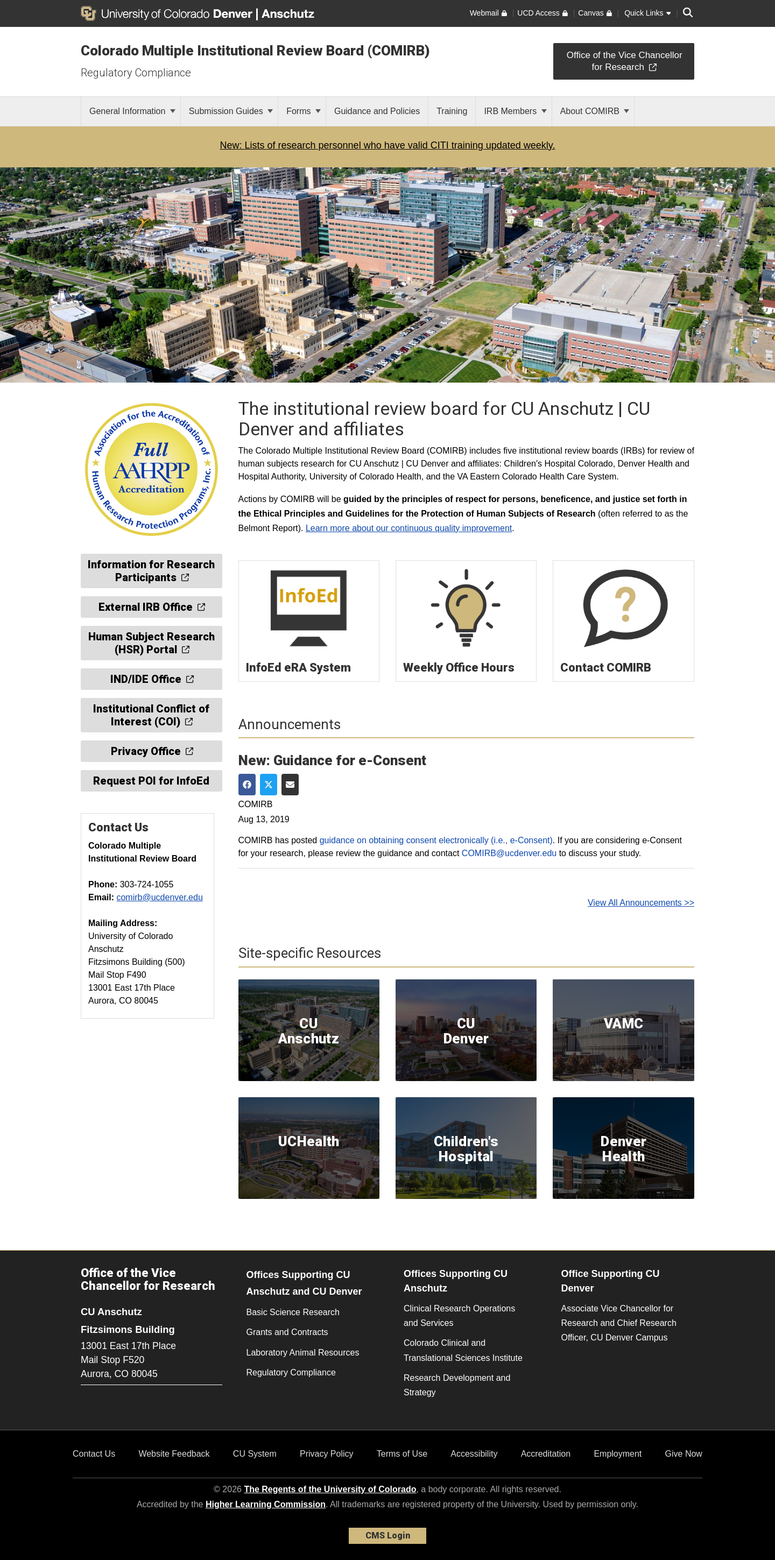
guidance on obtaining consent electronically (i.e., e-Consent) (436, 840)
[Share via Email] (290, 784)
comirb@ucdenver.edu (159, 897)
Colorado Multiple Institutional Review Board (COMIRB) (255, 51)
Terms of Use (402, 1453)
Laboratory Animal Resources (303, 1352)
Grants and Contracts (287, 1332)
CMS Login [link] (387, 1535)
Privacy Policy (327, 1453)
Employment (618, 1453)
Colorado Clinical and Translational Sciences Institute (463, 1350)
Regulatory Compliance (136, 72)
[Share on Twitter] (268, 784)
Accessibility (473, 1453)
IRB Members (515, 111)
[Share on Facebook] (247, 784)
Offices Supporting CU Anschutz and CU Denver (304, 1283)
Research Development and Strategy (457, 1385)
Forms (303, 111)
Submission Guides (231, 111)
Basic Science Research (293, 1312)
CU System (255, 1453)
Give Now (683, 1453)
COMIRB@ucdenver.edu (509, 853)
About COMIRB (595, 111)
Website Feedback (173, 1453)
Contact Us (94, 1453)
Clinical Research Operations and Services (459, 1316)
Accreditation (546, 1453)
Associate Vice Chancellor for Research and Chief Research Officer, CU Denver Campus (619, 1323)
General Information (132, 111)
